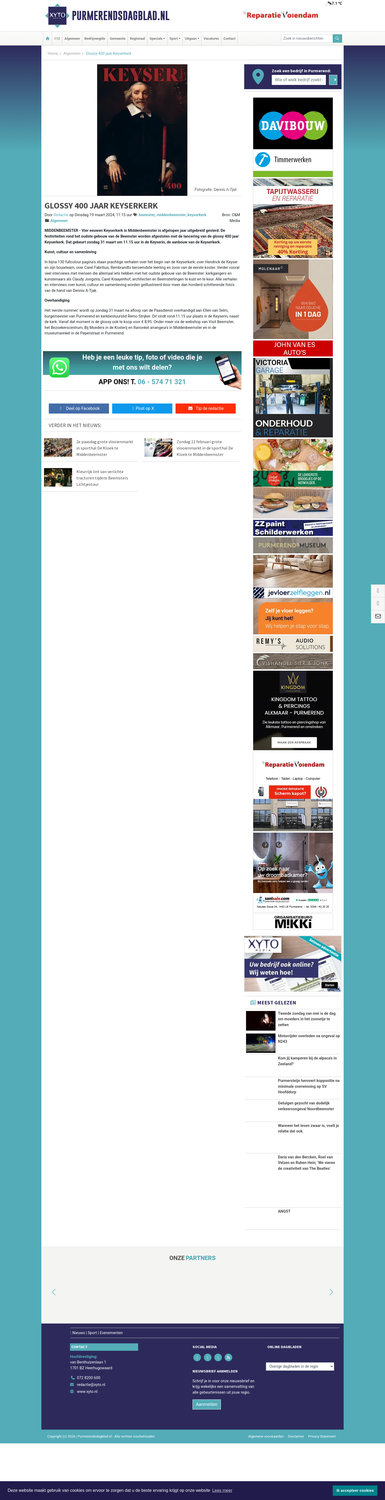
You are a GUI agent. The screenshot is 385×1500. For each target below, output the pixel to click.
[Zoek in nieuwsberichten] (307, 38)
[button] (47, 1349)
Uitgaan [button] (190, 38)
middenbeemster (171, 215)
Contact (229, 38)
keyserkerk (196, 215)
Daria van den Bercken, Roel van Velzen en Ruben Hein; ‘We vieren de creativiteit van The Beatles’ (306, 1219)
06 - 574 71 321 (162, 382)
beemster (147, 215)
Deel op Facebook (79, 408)
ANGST (284, 1268)
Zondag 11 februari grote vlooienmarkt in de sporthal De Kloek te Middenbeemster (205, 448)
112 (57, 38)
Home (53, 53)
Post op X (142, 408)
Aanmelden (206, 1461)
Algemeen (72, 38)
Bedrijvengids (94, 38)
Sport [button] (173, 38)
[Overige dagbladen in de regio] (300, 1423)
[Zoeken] (337, 38)
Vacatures (211, 38)
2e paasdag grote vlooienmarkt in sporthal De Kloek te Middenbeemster (104, 448)
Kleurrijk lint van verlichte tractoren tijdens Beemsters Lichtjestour (102, 478)
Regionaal (137, 38)
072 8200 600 (88, 1435)
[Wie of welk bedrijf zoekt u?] (299, 80)
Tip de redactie (206, 408)
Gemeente (117, 38)
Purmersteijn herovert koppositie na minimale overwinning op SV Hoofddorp (308, 1114)
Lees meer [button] (222, 1490)
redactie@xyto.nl (91, 1441)
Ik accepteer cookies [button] (355, 1490)
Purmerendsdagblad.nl (120, 15)
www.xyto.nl (87, 1448)
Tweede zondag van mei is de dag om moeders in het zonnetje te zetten (307, 1019)
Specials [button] (156, 38)
